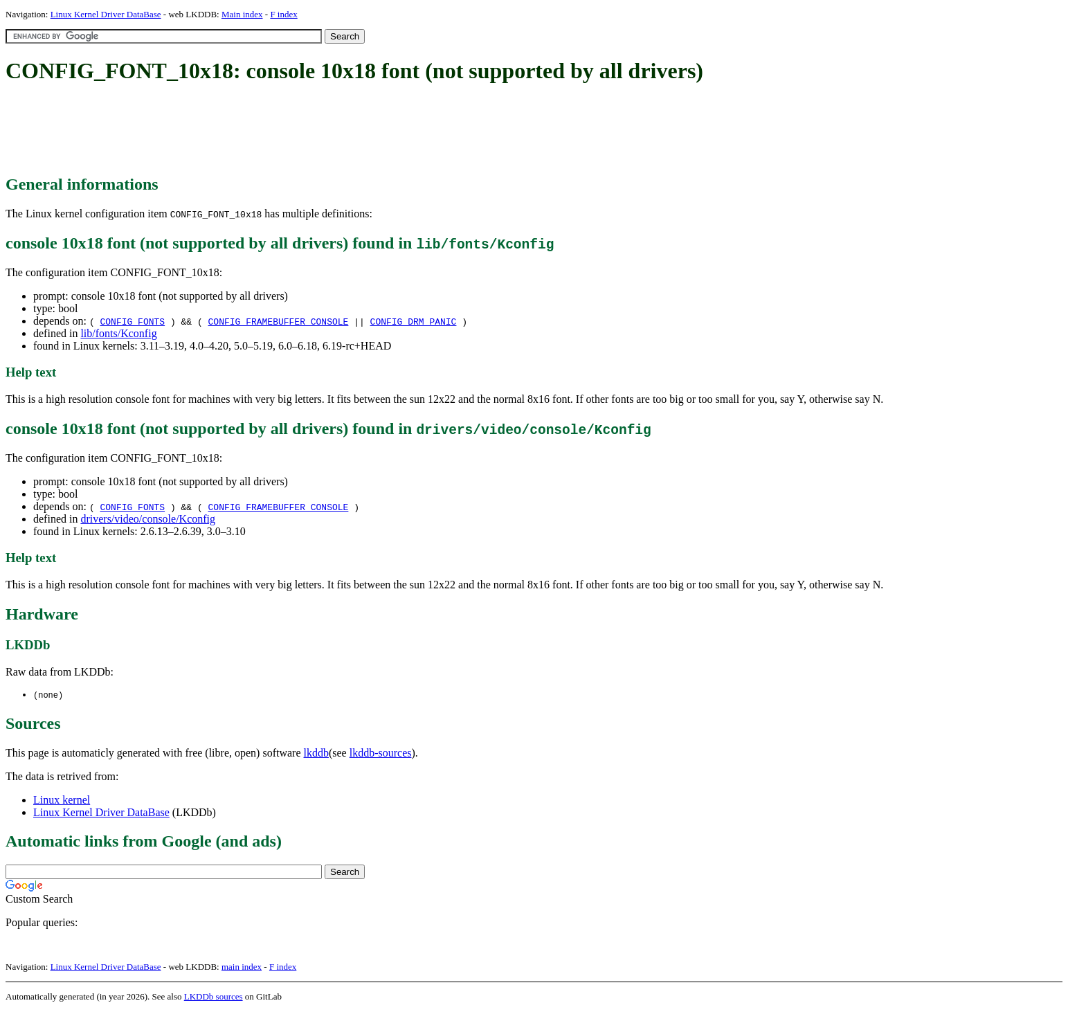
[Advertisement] (257, 130)
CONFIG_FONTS (132, 321)
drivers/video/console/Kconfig (147, 519)
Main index (242, 14)
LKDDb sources (213, 997)
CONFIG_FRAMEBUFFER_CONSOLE (278, 321)
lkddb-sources (381, 753)
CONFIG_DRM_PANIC (413, 321)
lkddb (316, 753)
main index (241, 967)
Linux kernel (61, 800)
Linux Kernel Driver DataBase (106, 14)
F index (283, 14)
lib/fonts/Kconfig (118, 333)
